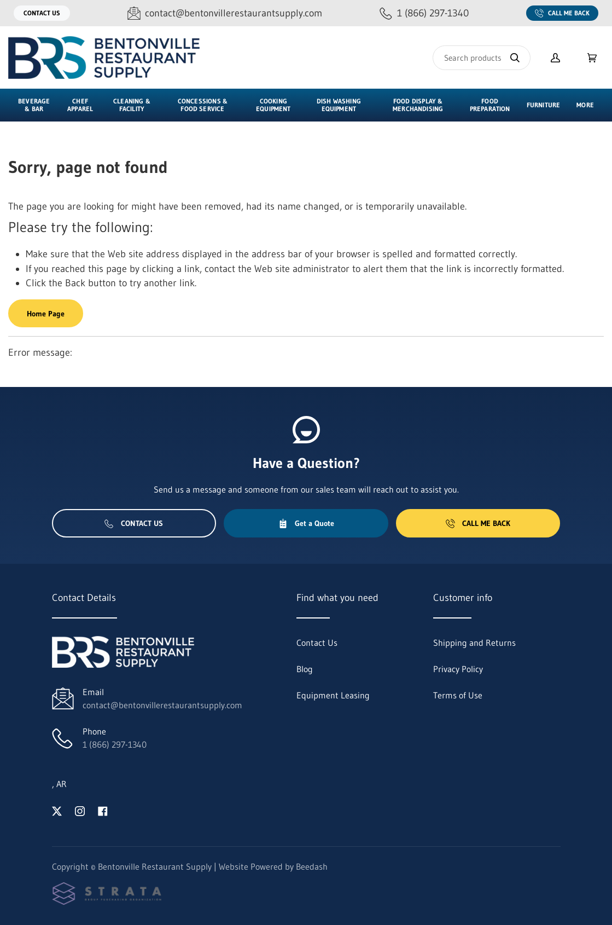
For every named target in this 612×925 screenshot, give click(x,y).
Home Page (46, 314)
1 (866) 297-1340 (115, 744)
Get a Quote (306, 523)
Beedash (312, 866)
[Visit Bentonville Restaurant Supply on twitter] (57, 810)
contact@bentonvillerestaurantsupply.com (162, 704)
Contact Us (42, 13)
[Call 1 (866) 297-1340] (424, 13)
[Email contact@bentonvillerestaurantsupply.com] (224, 13)
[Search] (482, 57)
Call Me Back (562, 13)
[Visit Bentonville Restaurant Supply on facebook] (103, 810)
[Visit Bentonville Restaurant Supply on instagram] (80, 810)
